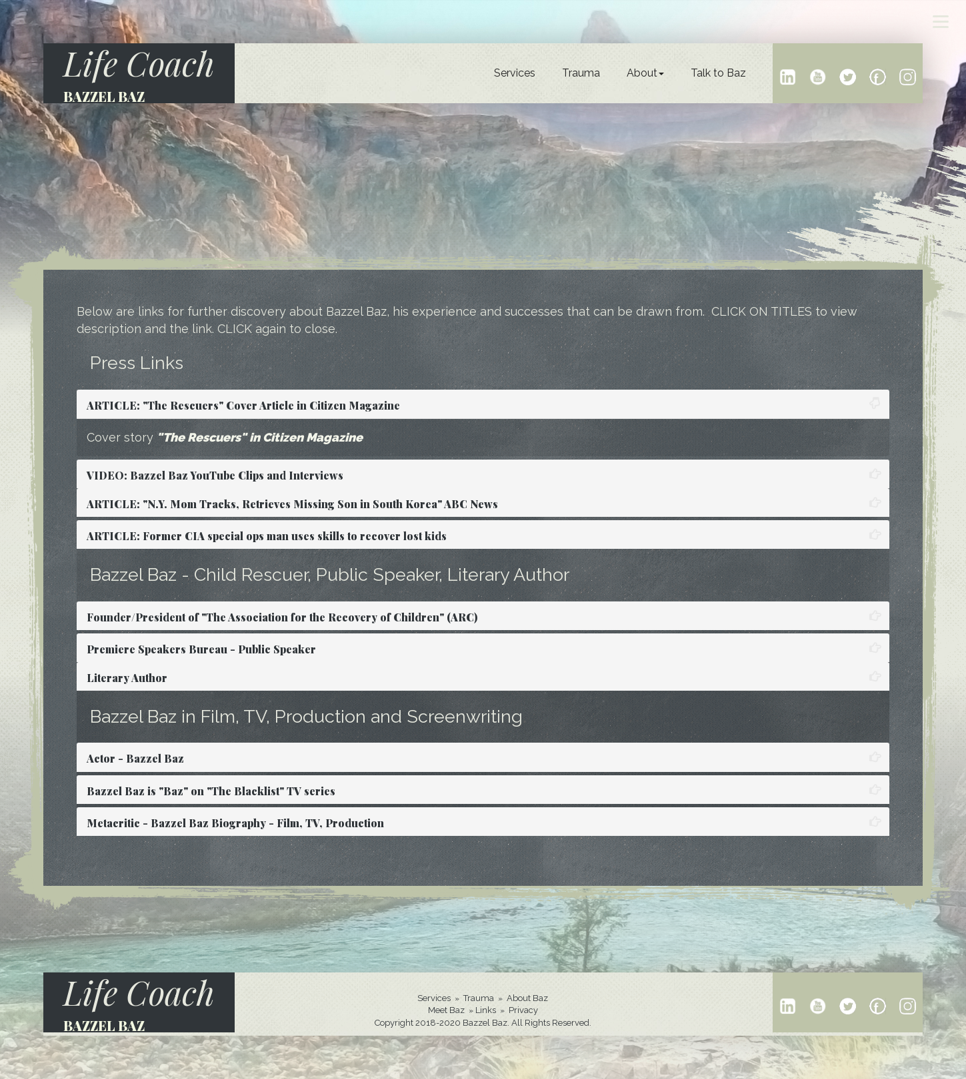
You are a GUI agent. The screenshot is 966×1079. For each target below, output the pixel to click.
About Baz (527, 998)
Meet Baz (446, 1010)
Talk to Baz (718, 73)
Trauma (581, 73)
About (645, 73)
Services (514, 73)
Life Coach (139, 63)
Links (485, 1010)
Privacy (523, 1010)
